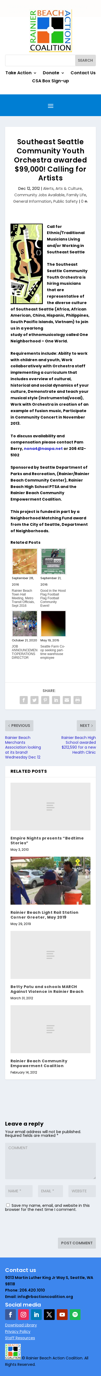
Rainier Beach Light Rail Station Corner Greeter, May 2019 (45, 915)
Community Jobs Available (39, 195)
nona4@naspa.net (43, 448)
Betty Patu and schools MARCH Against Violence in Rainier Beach (47, 989)
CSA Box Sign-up (50, 81)
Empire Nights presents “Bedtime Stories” (47, 840)
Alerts (48, 188)
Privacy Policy (17, 1331)
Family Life (76, 195)
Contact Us (83, 73)
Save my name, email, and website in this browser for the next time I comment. (47, 1207)
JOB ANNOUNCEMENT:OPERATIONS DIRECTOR (24, 652)
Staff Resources (20, 1337)
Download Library (21, 1325)
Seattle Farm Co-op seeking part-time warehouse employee (52, 652)
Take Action (18, 73)
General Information (32, 201)
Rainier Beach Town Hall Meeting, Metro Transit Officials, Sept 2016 (23, 598)
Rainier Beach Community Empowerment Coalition (39, 1063)
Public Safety (65, 201)
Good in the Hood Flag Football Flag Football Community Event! (53, 598)
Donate (51, 73)
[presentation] (42, 1226)
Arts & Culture (68, 188)
